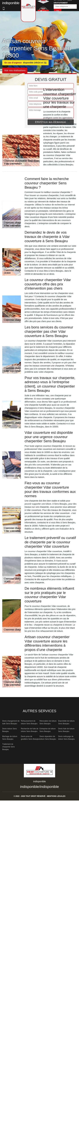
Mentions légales (56, 796)
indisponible (29, 787)
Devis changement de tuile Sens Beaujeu (11, 722)
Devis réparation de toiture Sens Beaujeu (48, 737)
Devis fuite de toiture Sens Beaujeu (66, 730)
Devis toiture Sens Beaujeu (9, 730)
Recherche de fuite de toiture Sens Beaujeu (29, 730)
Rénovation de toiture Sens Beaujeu (48, 722)
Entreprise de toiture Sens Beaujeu (48, 730)
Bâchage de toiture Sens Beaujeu (9, 737)
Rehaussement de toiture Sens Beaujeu (29, 722)
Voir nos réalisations (14, 70)
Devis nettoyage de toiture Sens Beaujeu (66, 737)
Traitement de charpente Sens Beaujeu (8, 746)
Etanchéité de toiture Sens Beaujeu (66, 722)
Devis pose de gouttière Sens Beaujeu (30, 737)
